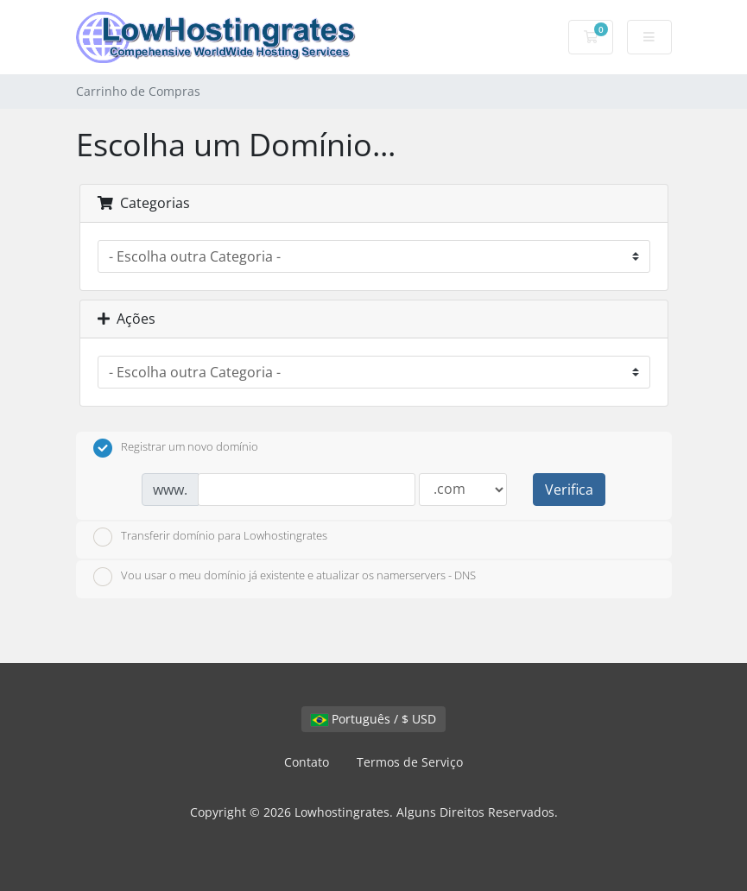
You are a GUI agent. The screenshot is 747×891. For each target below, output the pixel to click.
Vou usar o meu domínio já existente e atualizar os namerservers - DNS (284, 576)
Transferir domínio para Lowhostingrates (210, 537)
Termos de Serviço (410, 762)
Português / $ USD (373, 719)
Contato (306, 762)
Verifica (569, 489)
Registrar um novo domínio (175, 448)
